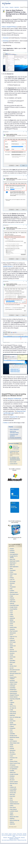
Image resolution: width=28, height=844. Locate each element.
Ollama (11, 814)
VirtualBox (12, 552)
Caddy (11, 709)
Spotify (11, 722)
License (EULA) (13, 463)
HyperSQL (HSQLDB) (15, 698)
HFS (11, 585)
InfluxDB (12, 748)
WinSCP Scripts (13, 682)
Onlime (11, 805)
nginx (11, 575)
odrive (11, 658)
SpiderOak (12, 618)
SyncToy (12, 649)
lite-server (12, 779)
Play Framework (13, 631)
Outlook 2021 (13, 790)
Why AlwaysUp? (11, 837)
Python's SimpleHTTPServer (9, 26)
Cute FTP (12, 579)
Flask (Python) (13, 809)
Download (5, 38)
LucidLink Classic (14, 811)
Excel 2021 (12, 796)
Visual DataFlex (13, 609)
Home (3, 7)
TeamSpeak (12, 570)
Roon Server (13, 807)
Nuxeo (11, 732)
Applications (16, 7)
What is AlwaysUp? (14, 429)
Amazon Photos (13, 761)
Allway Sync (13, 772)
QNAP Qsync (13, 724)
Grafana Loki (13, 787)
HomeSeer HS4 (13, 757)
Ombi (11, 798)
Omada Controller (14, 774)
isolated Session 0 (8, 266)
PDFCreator (13, 601)
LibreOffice (12, 733)
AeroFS (11, 675)
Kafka (11, 704)
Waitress (12, 822)
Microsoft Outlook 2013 (15, 673)
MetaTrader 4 (13, 563)
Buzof (11, 644)
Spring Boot (12, 750)
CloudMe (12, 770)
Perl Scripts (12, 581)
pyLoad (11, 668)
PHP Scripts (13, 642)
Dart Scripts (12, 656)
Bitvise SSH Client (14, 816)
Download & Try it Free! (14, 443)
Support (10, 833)
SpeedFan (12, 629)
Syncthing (12, 680)
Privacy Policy (19, 833)
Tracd (11, 612)
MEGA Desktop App (14, 820)
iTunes (11, 625)
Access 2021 (13, 792)
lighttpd (11, 620)
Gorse (11, 800)
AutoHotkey (12, 687)
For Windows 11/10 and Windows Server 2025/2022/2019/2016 (15, 459)
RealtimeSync (13, 689)
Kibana (11, 719)
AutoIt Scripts (13, 671)
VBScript (12, 603)
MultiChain (12, 715)
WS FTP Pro (13, 706)
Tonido (11, 655)
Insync (11, 755)
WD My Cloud (13, 666)
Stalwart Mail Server (14, 803)
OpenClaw (12, 824)
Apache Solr (13, 645)
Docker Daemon (13, 697)
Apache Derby (13, 627)
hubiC (11, 700)
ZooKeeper (12, 685)
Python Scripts (13, 574)
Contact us (6, 422)
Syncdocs (12, 653)
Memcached (13, 633)
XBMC (11, 647)
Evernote (12, 638)
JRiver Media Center (14, 743)
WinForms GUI (13, 651)
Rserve (11, 746)
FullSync (12, 726)
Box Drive (12, 752)
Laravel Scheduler (14, 767)
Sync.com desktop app (15, 717)
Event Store (12, 720)
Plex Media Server (14, 594)
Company (14, 833)
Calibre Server (13, 684)
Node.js (11, 616)
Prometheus (13, 754)
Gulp (11, 785)
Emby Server (13, 713)
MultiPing (12, 818)
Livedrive (12, 590)
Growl (11, 610)
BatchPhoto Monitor (14, 737)
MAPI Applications (14, 566)
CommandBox (13, 789)
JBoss (11, 568)
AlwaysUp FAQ (14, 417)
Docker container (14, 781)
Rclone (11, 739)
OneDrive (12, 550)
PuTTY (11, 634)
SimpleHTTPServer (14, 695)
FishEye (12, 577)
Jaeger (11, 813)
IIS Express (12, 765)
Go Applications (13, 768)
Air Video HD (13, 708)
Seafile (11, 744)
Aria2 (11, 664)
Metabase (12, 776)
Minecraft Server (14, 783)
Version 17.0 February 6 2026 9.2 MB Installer (16, 447)
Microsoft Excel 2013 (15, 669)
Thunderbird (13, 587)
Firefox (11, 572)
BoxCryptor (12, 662)
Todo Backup (13, 711)
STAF (11, 730)
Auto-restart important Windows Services (9, 840)
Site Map (24, 833)
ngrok (11, 759)
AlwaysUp (11, 7)
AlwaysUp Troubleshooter (14, 398)
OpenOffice (12, 660)
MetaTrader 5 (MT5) (14, 561)
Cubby (11, 614)
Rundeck (12, 778)
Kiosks (11, 623)
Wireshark (12, 583)
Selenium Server (14, 592)
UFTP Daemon (13, 741)
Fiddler (11, 596)
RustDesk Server (14, 802)
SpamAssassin (13, 693)
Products (7, 7)
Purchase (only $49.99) (15, 437)
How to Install (13, 461)
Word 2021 (12, 794)
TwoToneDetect (13, 691)
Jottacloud (12, 640)
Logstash (12, 702)
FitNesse (12, 598)
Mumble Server (13, 735)
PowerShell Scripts (14, 605)
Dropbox (12, 548)
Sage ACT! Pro (13, 636)
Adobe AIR (12, 622)
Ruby (11, 588)
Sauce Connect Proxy (15, 763)
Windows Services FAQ (22, 840)
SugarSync (12, 599)
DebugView (12, 728)
